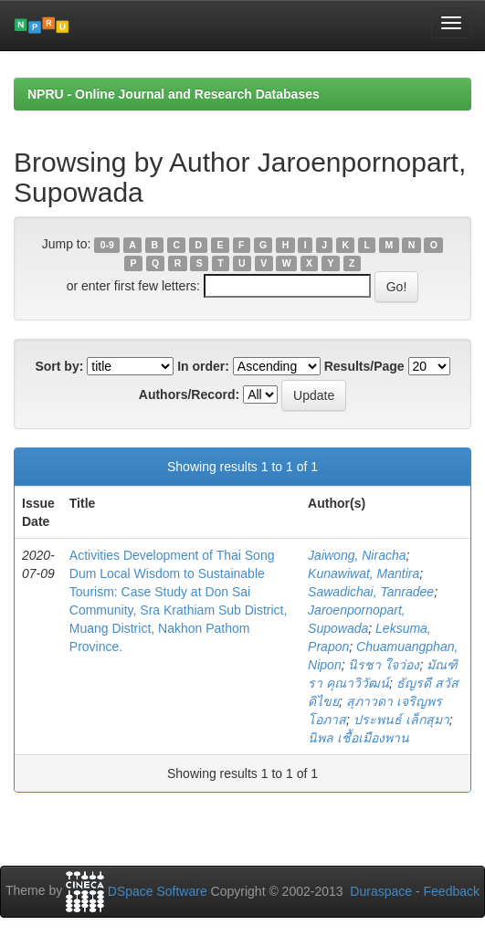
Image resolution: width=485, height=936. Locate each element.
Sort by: (59, 366)
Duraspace (381, 891)
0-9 (107, 244)
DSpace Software (157, 891)
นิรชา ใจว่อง (383, 664)
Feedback (452, 891)
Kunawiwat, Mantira (363, 573)
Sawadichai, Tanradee (371, 591)
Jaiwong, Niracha (357, 555)
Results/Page (364, 366)
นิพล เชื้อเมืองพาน (358, 738)
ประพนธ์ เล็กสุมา (401, 719)
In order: (203, 366)
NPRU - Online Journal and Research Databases (173, 94)
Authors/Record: (189, 394)
